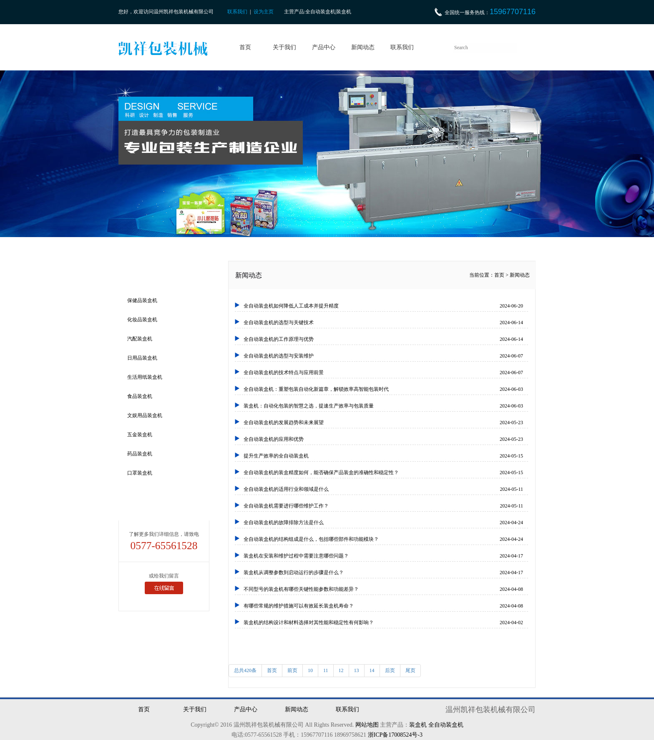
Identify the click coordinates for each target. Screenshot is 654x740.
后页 (390, 670)
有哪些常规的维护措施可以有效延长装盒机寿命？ (383, 606)
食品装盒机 (139, 396)
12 (341, 670)
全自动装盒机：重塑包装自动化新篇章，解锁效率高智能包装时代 (383, 389)
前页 (292, 670)
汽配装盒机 (139, 339)
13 (356, 670)
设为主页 (264, 12)
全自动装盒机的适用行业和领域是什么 (383, 489)
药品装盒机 (139, 454)
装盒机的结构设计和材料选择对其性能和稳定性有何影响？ (383, 622)
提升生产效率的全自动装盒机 (383, 456)
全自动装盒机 (445, 725)
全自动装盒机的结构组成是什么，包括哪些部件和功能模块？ (383, 539)
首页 (245, 47)
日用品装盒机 (142, 358)
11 (325, 670)
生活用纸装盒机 (144, 377)
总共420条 (245, 670)
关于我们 (284, 47)
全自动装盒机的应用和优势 (383, 439)
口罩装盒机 (139, 473)
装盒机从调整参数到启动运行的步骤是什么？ (383, 572)
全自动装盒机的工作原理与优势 (383, 339)
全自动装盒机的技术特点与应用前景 (383, 372)
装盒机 (418, 725)
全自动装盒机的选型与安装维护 (383, 356)
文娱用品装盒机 (144, 415)
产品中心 (323, 47)
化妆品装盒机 (142, 319)
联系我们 (237, 12)
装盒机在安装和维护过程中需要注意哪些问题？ (383, 556)
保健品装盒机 (142, 300)
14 (372, 670)
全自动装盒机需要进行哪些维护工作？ (383, 506)
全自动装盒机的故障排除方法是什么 (383, 522)
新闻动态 (363, 47)
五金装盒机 (139, 435)
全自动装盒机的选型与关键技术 (383, 322)
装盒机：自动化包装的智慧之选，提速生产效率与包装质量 (383, 406)
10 (310, 670)
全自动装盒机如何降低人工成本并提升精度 (383, 306)
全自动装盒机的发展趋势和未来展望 (383, 422)
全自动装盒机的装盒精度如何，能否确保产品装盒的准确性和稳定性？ (383, 472)
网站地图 (367, 725)
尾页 (410, 670)
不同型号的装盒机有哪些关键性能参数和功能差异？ (383, 589)
